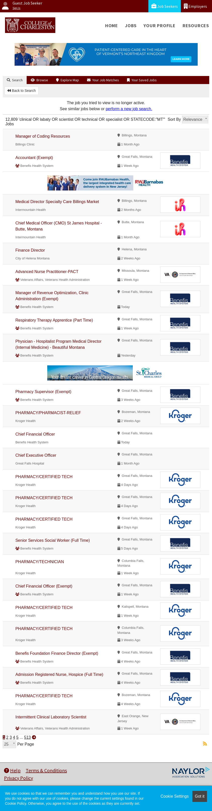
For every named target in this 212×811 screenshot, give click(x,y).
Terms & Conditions (46, 770)
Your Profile (160, 25)
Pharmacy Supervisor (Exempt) (43, 392)
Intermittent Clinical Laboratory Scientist (50, 717)
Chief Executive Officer (35, 455)
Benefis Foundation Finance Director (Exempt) (56, 653)
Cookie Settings (174, 796)
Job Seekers (164, 6)
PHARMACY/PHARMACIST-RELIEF (48, 413)
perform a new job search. (129, 109)
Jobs (131, 25)
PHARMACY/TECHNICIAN (39, 562)
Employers (195, 6)
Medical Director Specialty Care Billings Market (57, 202)
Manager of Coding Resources (42, 136)
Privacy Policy (18, 778)
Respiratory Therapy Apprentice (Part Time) (54, 320)
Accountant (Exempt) (34, 158)
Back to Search (21, 91)
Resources (196, 25)
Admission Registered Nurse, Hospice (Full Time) (59, 674)
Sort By (174, 119)
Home (111, 25)
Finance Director (30, 250)
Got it (199, 796)
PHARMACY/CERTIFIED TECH (43, 477)
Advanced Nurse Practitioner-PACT (46, 271)
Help (12, 770)
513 (27, 737)
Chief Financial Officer (35, 434)
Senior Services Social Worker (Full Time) (52, 540)
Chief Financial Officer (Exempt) (43, 586)
